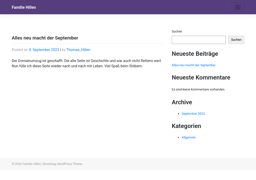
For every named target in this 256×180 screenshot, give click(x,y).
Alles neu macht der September (194, 65)
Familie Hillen (24, 7)
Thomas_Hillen (78, 50)
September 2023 (193, 114)
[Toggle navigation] (238, 7)
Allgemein (189, 137)
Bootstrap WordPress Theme (62, 164)
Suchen (177, 31)
